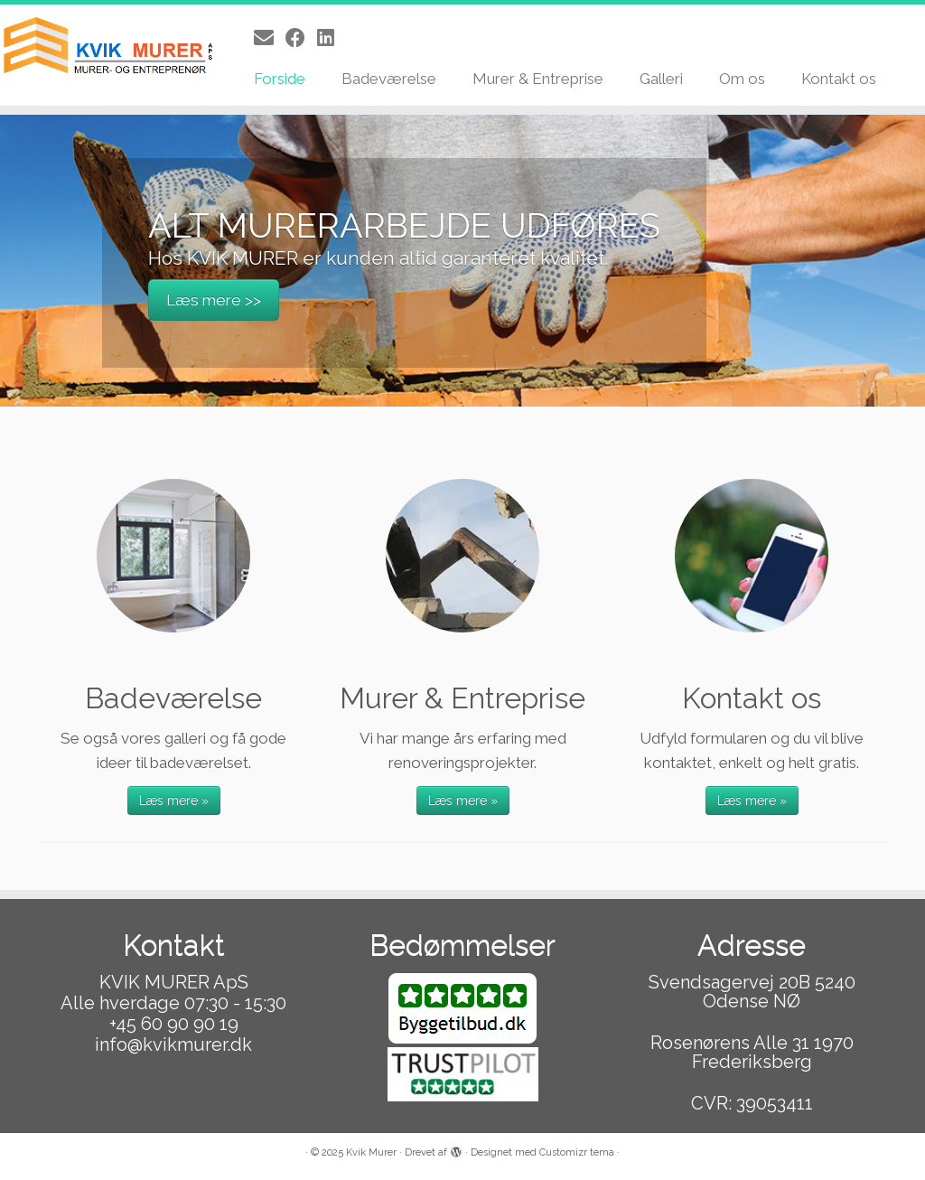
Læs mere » (174, 800)
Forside (279, 79)
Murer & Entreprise (537, 79)
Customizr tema (576, 1152)
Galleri (661, 79)
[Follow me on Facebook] (301, 38)
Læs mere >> (213, 301)
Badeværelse (388, 79)
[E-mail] (269, 38)
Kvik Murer (371, 1152)
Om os (742, 79)
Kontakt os (838, 79)
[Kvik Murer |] (108, 47)
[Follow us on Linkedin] (331, 38)
